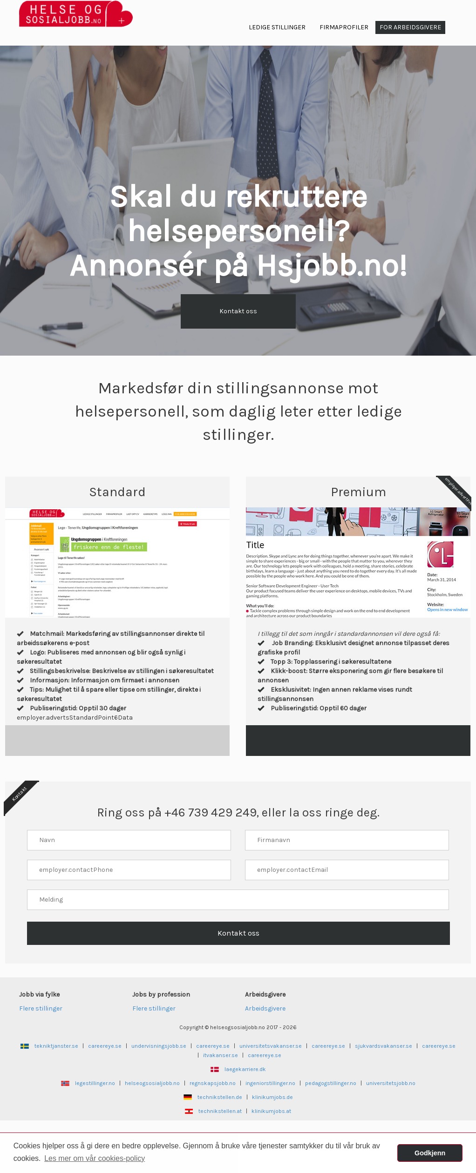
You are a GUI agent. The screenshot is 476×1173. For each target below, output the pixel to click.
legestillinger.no (95, 1083)
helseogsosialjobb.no (152, 1083)
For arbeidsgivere (410, 27)
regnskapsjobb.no (213, 1083)
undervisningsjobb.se (158, 1046)
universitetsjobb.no (390, 1083)
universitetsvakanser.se (270, 1046)
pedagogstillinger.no (330, 1083)
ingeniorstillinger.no (270, 1083)
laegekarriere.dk (245, 1069)
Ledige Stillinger (277, 27)
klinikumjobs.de (272, 1097)
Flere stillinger (40, 1008)
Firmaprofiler (344, 27)
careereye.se (105, 1046)
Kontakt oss (238, 311)
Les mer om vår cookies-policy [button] (94, 1158)
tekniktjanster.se (56, 1046)
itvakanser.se (220, 1055)
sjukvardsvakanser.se (383, 1046)
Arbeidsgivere (265, 1008)
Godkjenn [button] (430, 1153)
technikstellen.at (220, 1111)
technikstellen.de (219, 1097)
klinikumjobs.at (271, 1111)
